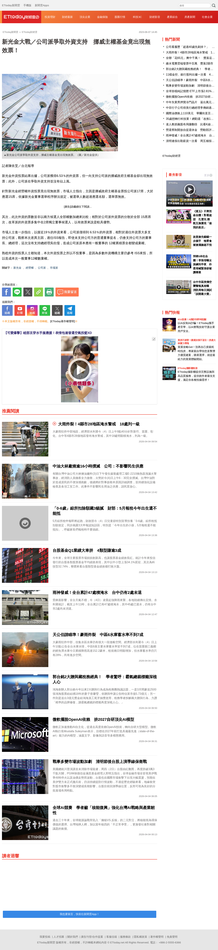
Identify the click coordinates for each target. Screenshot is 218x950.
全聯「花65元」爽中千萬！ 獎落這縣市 (192, 57)
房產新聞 (189, 16)
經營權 (30, 267)
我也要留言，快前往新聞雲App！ (79, 914)
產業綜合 (172, 16)
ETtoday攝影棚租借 (187, 368)
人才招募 (59, 936)
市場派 (54, 267)
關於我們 (72, 936)
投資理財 (50, 16)
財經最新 (67, 16)
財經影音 (154, 16)
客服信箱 (111, 936)
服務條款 (125, 936)
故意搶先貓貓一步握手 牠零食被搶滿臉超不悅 (202, 240)
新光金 (17, 267)
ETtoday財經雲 (172, 155)
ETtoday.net (117, 942)
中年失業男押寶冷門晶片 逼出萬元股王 (191, 102)
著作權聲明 (157, 936)
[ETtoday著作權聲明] (62, 321)
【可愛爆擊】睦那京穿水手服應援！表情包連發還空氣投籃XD (48, 333)
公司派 (42, 267)
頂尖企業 (85, 16)
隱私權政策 (140, 936)
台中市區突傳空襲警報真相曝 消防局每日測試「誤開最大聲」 (202, 288)
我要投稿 (45, 936)
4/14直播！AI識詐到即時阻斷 (192, 319)
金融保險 (102, 16)
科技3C (137, 16)
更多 (208, 175)
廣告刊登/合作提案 (92, 936)
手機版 (27, 2)
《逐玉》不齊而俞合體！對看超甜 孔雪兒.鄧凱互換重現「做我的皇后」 (202, 219)
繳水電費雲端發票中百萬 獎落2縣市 (189, 63)
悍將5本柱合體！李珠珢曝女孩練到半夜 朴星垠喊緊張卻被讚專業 (202, 264)
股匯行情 (120, 16)
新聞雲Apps (42, 2)
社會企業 (207, 16)
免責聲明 (172, 936)
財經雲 (21, 17)
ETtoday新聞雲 (11, 2)
